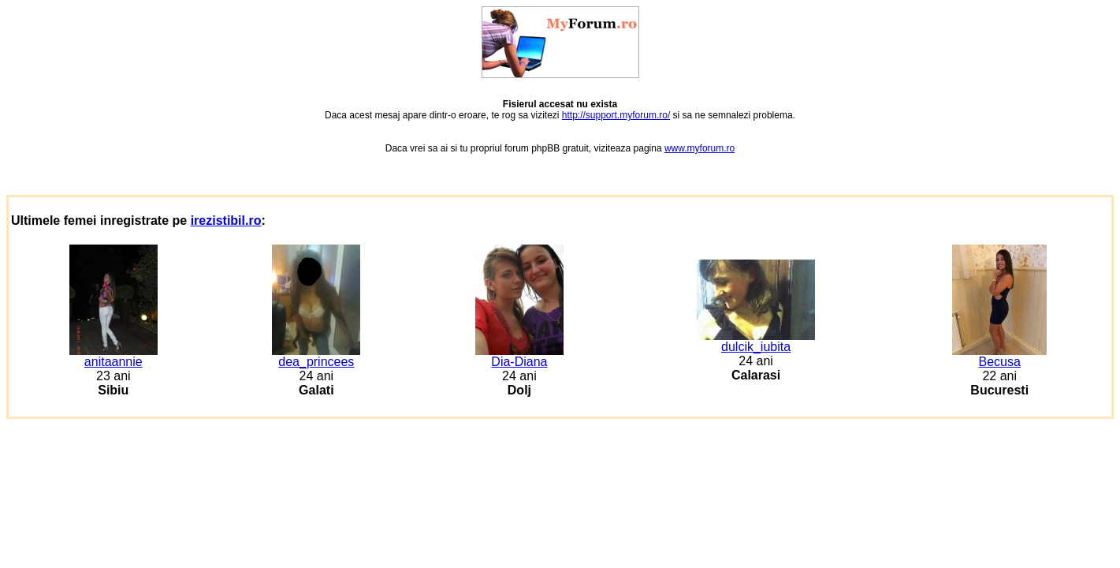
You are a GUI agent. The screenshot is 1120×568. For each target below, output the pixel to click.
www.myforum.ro (699, 148)
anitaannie (113, 356)
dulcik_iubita (756, 341)
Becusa (999, 356)
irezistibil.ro (226, 220)
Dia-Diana (519, 356)
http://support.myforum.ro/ (616, 115)
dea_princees (316, 356)
